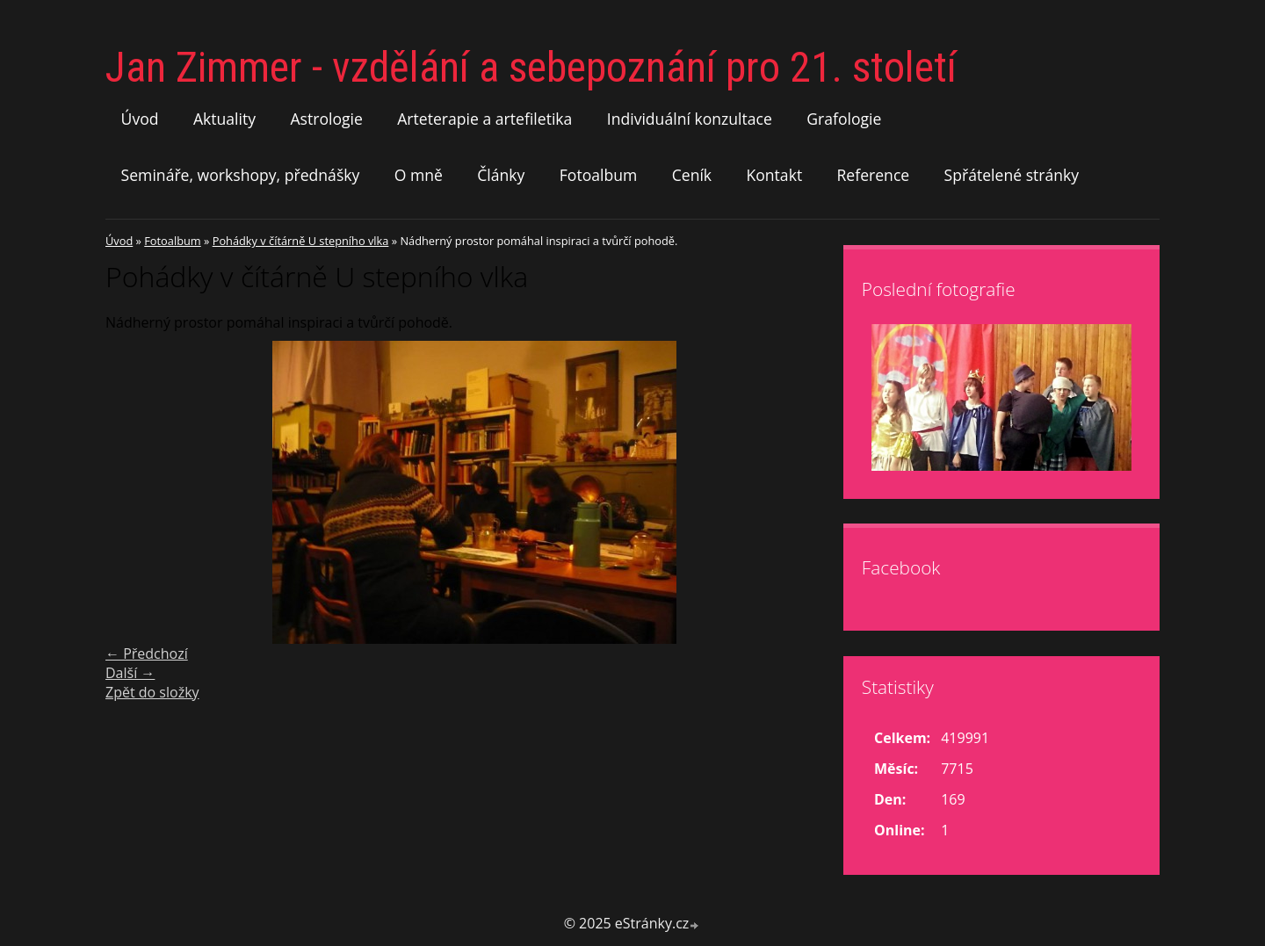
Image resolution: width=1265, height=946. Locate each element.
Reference (873, 174)
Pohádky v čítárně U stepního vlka (301, 241)
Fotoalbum (599, 174)
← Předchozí (146, 653)
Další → (130, 672)
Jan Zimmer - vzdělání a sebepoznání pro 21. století (531, 67)
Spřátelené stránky (1012, 174)
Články (500, 174)
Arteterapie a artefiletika (484, 118)
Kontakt (774, 174)
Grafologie (843, 118)
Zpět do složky (152, 692)
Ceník (692, 174)
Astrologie (326, 118)
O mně (418, 174)
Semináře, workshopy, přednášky (240, 174)
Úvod (140, 118)
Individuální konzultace (689, 118)
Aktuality (224, 118)
